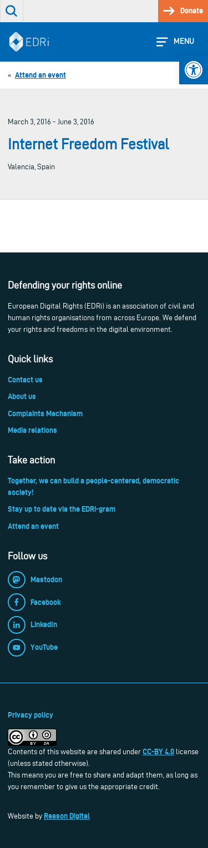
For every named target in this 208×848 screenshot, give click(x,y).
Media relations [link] (32, 430)
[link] (193, 69)
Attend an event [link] (33, 526)
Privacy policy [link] (30, 714)
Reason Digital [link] (67, 815)
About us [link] (22, 396)
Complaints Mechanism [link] (45, 413)
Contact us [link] (25, 379)
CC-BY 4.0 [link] (158, 751)
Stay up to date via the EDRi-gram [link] (61, 508)
